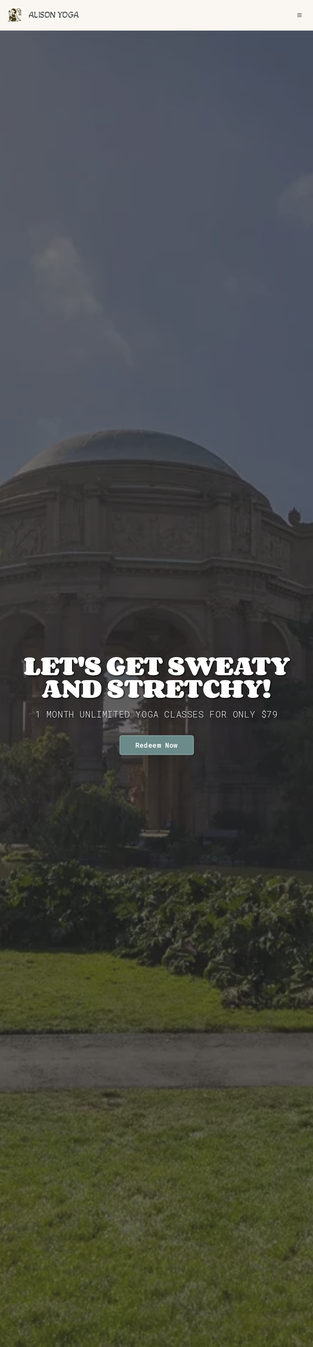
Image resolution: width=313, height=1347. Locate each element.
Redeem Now (156, 745)
